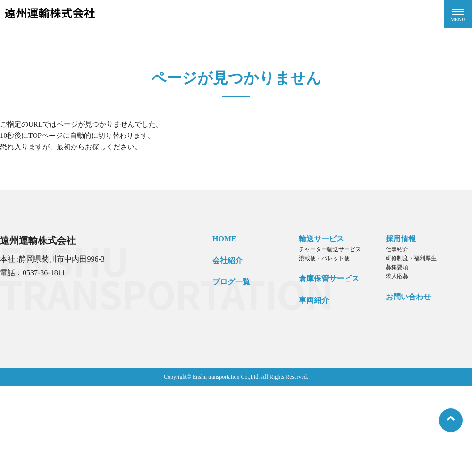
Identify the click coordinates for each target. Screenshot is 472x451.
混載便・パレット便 (324, 258)
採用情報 (401, 239)
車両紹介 (314, 300)
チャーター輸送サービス (330, 249)
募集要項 (397, 267)
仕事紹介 (397, 249)
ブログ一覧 (231, 282)
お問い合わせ (408, 297)
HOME (224, 239)
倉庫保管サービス (329, 278)
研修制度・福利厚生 (411, 258)
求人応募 (397, 276)
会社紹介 (227, 260)
